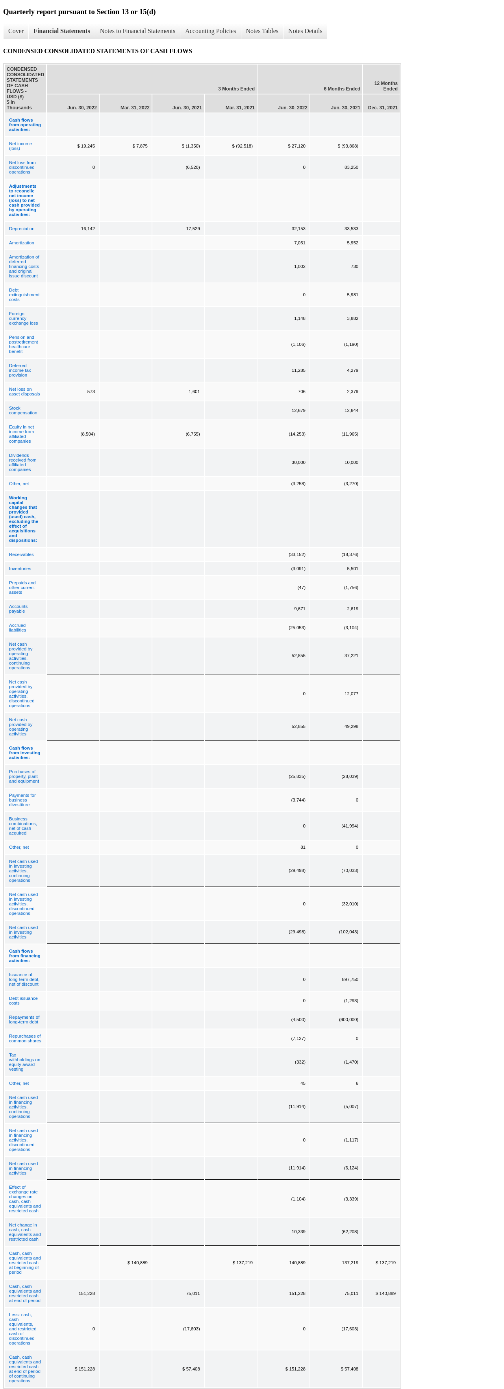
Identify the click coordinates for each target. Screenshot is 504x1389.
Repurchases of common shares (25, 1038)
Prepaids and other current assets (22, 587)
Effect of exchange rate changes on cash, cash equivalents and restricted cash (25, 1199)
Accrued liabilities (17, 627)
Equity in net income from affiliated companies (21, 434)
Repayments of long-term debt (24, 1019)
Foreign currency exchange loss (23, 318)
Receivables (21, 554)
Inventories (20, 568)
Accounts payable (18, 608)
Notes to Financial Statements (138, 31)
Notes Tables (262, 31)
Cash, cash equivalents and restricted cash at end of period (25, 1293)
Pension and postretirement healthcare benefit (23, 344)
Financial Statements (61, 31)
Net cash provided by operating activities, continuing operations (20, 656)
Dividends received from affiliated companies (23, 462)
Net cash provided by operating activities (20, 726)
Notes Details (305, 31)
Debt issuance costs (23, 1000)
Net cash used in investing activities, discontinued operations (23, 904)
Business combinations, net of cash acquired (23, 825)
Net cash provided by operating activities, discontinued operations (22, 694)
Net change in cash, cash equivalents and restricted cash (25, 1232)
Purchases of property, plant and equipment (24, 776)
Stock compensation (23, 410)
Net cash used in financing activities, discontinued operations (23, 1140)
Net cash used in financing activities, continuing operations (23, 1107)
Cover (16, 31)
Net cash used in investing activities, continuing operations (23, 871)
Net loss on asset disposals (24, 391)
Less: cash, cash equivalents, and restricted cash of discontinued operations (23, 1328)
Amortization (21, 242)
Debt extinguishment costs (24, 295)
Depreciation (22, 228)
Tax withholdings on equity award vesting (24, 1062)
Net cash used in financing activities (23, 1168)
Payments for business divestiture (22, 800)
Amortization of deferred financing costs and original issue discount (24, 266)
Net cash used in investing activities (23, 932)
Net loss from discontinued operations (22, 167)
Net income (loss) (20, 146)
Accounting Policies (210, 31)
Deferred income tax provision (20, 370)
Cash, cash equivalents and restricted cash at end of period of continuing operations (25, 1369)
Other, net (19, 483)
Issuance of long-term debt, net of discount (24, 979)
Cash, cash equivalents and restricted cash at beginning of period (25, 1262)
